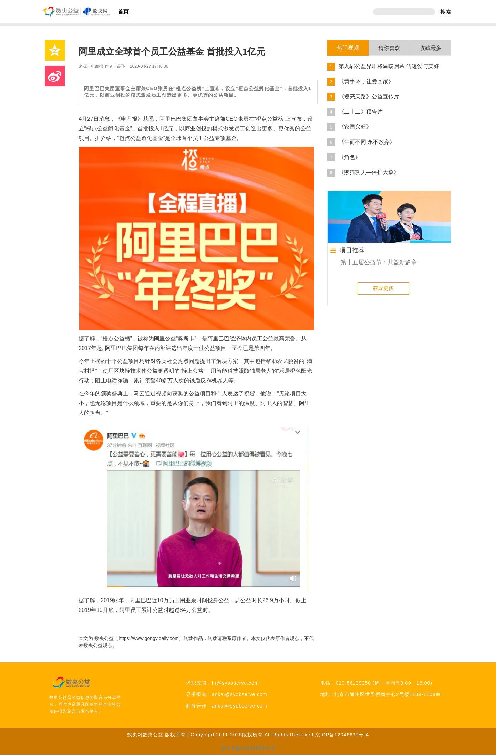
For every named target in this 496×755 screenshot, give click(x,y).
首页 (123, 11)
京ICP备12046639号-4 (342, 734)
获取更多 (383, 288)
